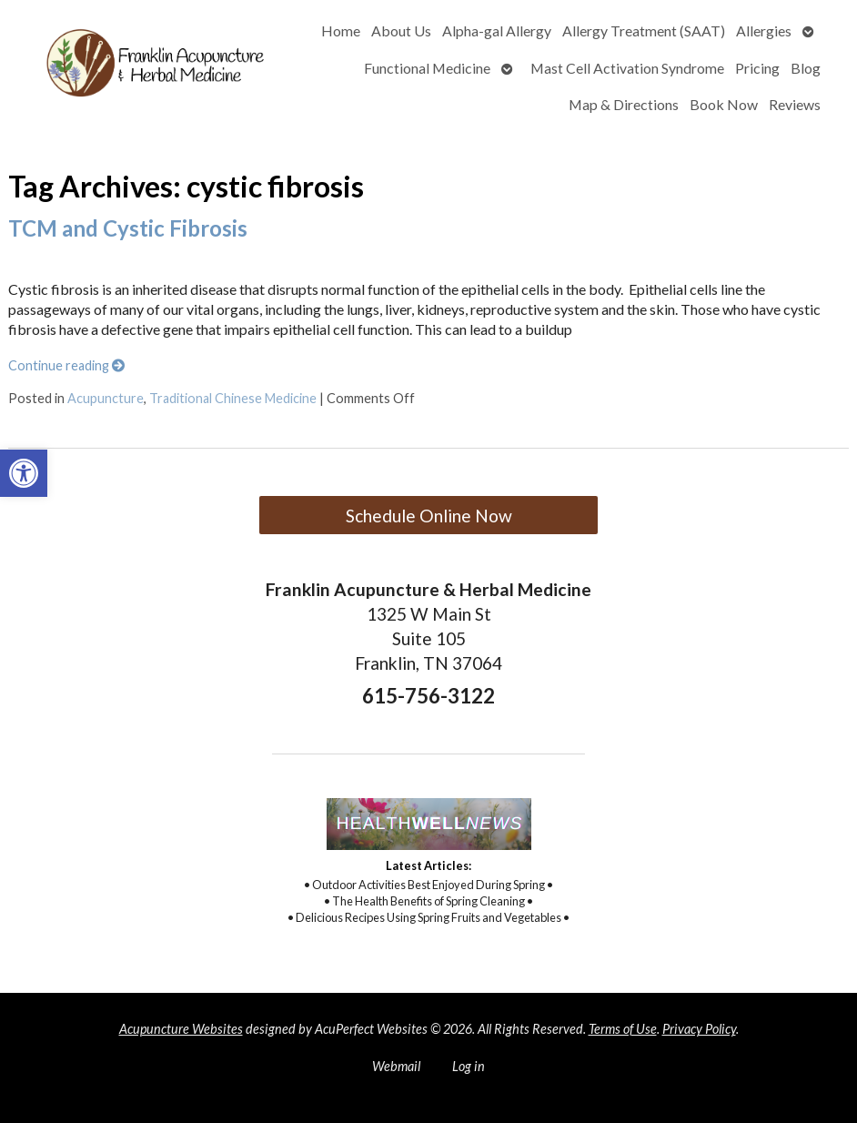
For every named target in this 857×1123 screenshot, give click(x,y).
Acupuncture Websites (181, 1029)
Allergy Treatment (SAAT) (643, 30)
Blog (806, 67)
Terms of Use (623, 1029)
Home (340, 30)
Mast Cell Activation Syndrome (627, 67)
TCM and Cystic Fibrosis (127, 228)
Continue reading (66, 365)
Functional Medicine (427, 67)
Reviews (795, 104)
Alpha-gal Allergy (496, 30)
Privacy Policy (699, 1029)
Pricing (757, 67)
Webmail (396, 1066)
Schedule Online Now (429, 515)
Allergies (763, 30)
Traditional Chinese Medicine (233, 398)
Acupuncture (105, 398)
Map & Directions (624, 104)
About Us (401, 30)
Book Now (724, 104)
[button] (23, 473)
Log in (468, 1066)
